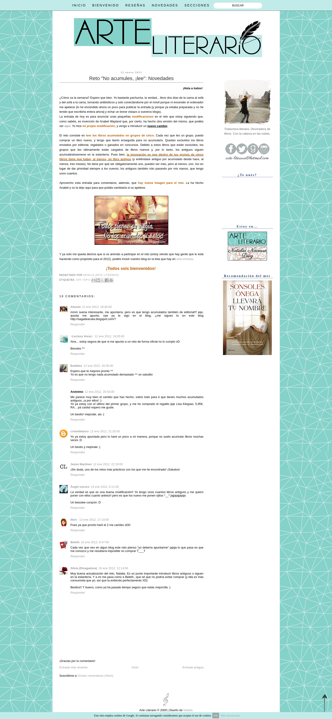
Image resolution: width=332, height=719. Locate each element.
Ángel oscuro (80, 486)
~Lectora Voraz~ (82, 336)
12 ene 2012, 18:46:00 (97, 307)
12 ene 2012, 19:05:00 (110, 336)
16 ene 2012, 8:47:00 (95, 542)
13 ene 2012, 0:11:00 (105, 486)
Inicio (135, 667)
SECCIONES (197, 5)
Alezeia (76, 307)
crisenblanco (80, 431)
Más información (230, 715)
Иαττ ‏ (74, 519)
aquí (67, 126)
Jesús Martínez (81, 464)
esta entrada (184, 259)
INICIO (79, 5)
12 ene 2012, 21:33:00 (105, 431)
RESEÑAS (135, 5)
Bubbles (76, 365)
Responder (78, 324)
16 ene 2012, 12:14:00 (113, 568)
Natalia (188, 710)
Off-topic (83, 280)
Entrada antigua (193, 667)
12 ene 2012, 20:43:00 (99, 391)
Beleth (75, 542)
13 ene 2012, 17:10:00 (94, 519)
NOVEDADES (165, 5)
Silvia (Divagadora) (84, 568)
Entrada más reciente (73, 667)
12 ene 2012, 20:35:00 (98, 365)
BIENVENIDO (105, 5)
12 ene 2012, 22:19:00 (108, 464)
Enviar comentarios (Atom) (95, 675)
